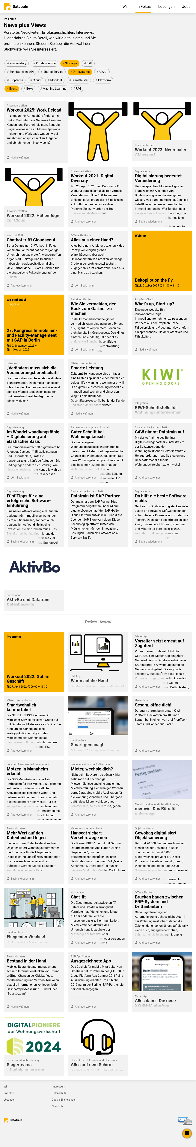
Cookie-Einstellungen (64, 1099)
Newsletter (58, 1106)
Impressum (58, 1086)
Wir (6, 1086)
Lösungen (9, 1099)
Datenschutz (59, 1093)
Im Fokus (9, 1093)
